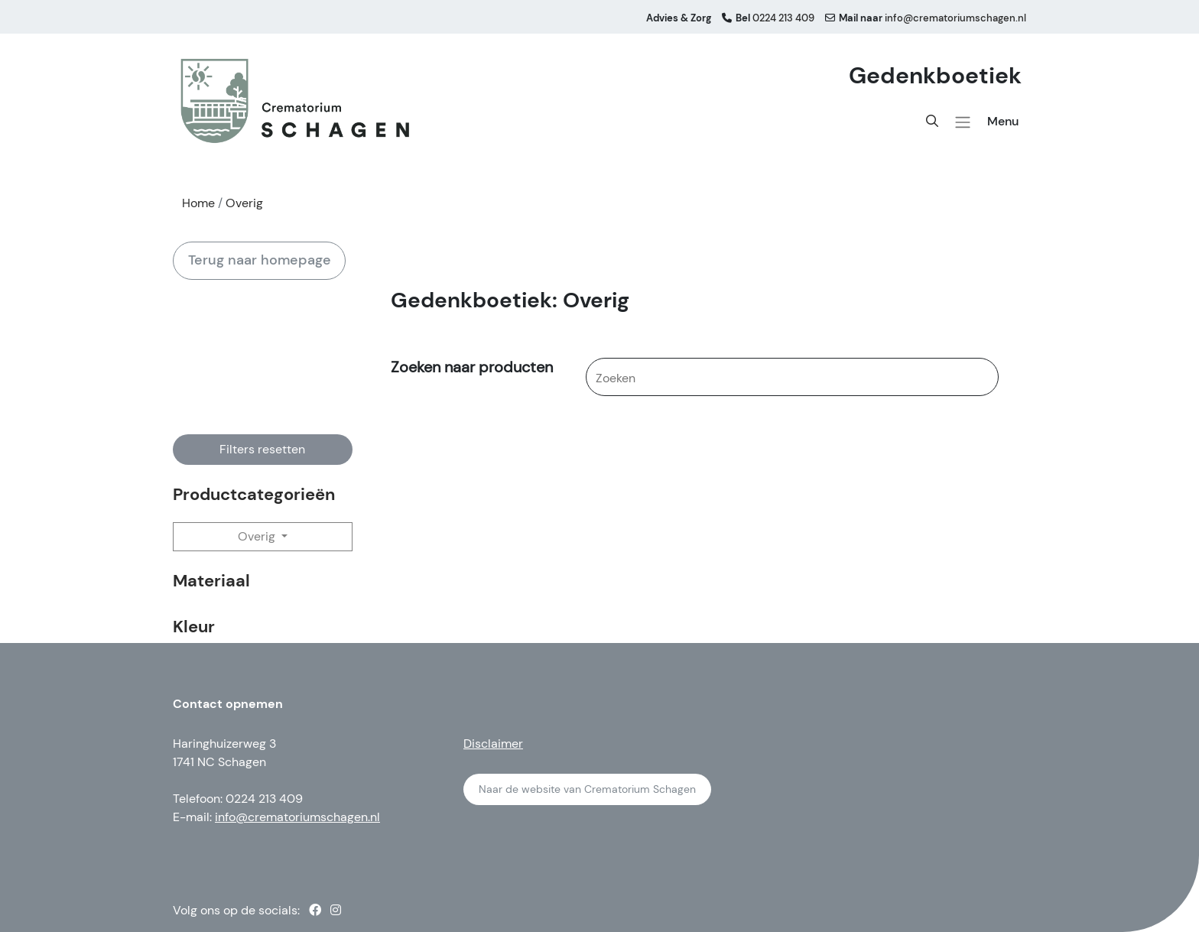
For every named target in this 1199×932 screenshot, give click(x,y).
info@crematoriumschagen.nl (297, 817)
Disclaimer (493, 744)
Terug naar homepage (259, 260)
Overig (258, 536)
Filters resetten (262, 449)
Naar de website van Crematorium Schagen (587, 789)
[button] (963, 122)
